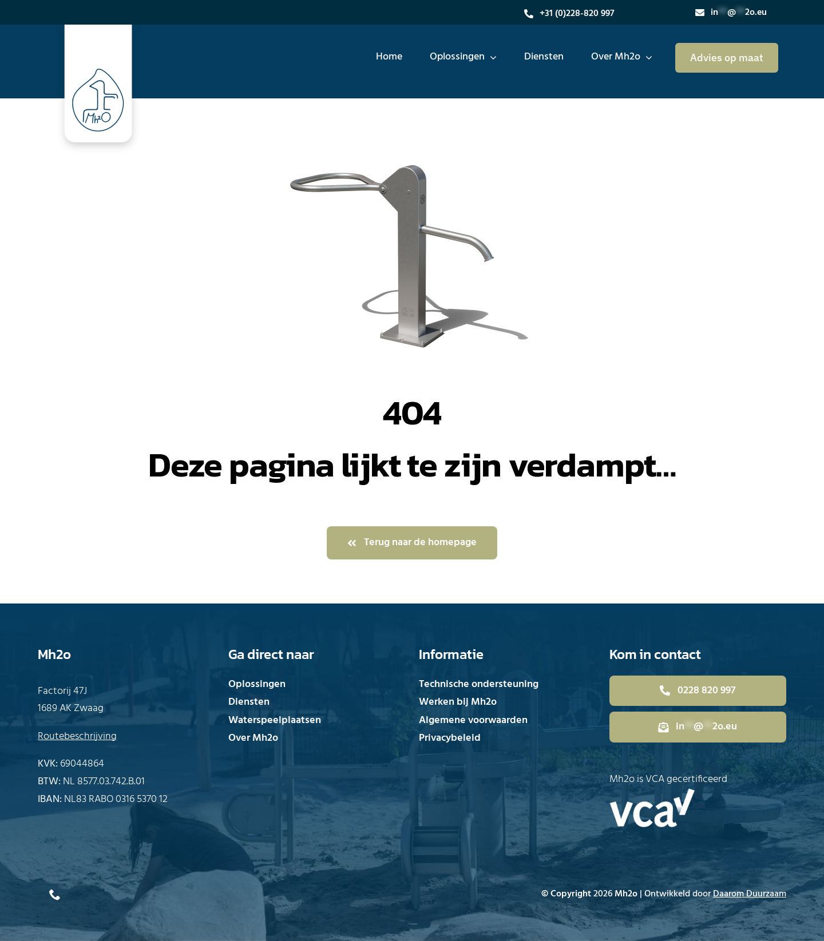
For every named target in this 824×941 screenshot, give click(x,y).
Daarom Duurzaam (749, 894)
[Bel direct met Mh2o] (697, 691)
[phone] (55, 894)
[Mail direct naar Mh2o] (697, 727)
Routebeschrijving (77, 736)
